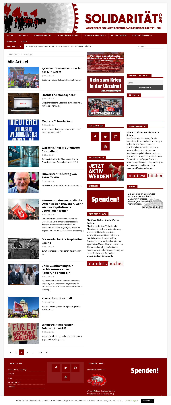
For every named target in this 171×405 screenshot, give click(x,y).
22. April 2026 (49, 246)
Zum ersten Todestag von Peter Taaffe (59, 175)
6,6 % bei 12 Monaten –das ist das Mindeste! (62, 70)
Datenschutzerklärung (17, 369)
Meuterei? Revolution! (57, 121)
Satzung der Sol (14, 382)
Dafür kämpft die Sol (68, 35)
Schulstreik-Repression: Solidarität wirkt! (58, 326)
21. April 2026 (49, 276)
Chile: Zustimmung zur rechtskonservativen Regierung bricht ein (57, 269)
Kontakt (11, 374)
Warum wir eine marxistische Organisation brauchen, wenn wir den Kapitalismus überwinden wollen (62, 205)
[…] (80, 80)
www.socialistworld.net (96, 369)
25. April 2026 (49, 125)
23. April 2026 (49, 181)
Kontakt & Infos (141, 35)
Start (10, 35)
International (119, 35)
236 (40, 352)
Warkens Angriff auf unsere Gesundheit (61, 149)
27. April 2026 (49, 98)
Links (24, 41)
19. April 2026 (49, 332)
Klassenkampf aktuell (57, 298)
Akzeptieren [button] (148, 400)
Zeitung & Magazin (94, 35)
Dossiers (11, 41)
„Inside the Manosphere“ (59, 95)
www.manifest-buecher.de (100, 256)
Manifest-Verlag (42, 35)
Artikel (22, 35)
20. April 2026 (49, 302)
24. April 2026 (49, 155)
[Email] (145, 82)
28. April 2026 (49, 76)
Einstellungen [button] (132, 400)
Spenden (11, 386)
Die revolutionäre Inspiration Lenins (62, 241)
